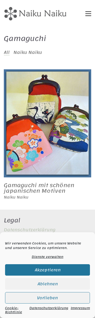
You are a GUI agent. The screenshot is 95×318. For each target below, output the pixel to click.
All (7, 52)
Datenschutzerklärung (48, 308)
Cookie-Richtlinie (13, 310)
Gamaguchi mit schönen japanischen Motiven (39, 188)
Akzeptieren (48, 270)
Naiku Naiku (27, 52)
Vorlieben (47, 298)
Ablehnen (47, 284)
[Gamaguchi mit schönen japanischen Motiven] (47, 123)
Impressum (80, 308)
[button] (88, 13)
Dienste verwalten (47, 257)
